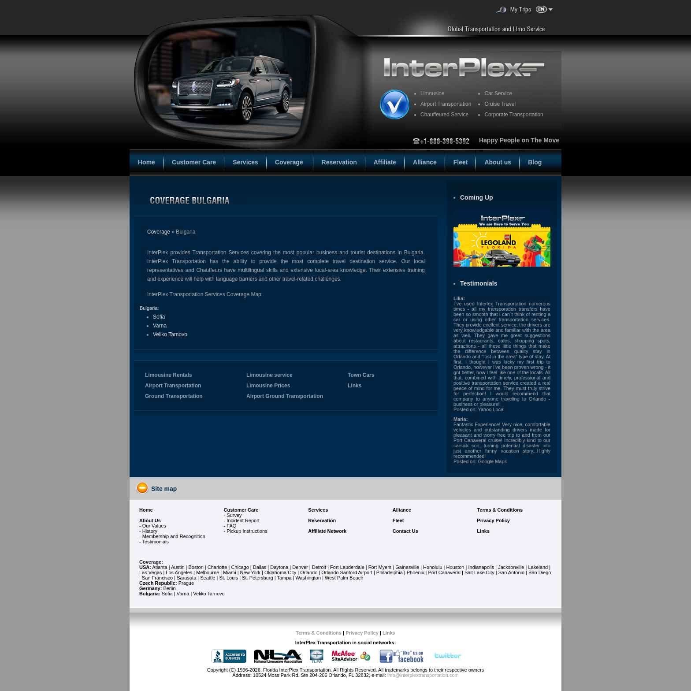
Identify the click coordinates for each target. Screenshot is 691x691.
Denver (300, 567)
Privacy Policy (362, 632)
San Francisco (157, 577)
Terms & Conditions (319, 632)
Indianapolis (481, 567)
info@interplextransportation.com (423, 675)
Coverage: (151, 562)
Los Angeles (179, 572)
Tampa (284, 577)
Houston (455, 567)
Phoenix (415, 572)
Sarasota (186, 577)
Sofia (159, 317)
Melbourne (207, 572)
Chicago (240, 567)
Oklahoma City (280, 572)
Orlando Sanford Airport (346, 572)
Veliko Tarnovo (170, 334)
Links (354, 386)
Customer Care (194, 162)
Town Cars (361, 375)
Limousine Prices (268, 386)
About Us (150, 520)
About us (497, 162)
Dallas (260, 567)
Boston (197, 567)
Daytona (279, 567)
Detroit (319, 567)
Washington (308, 577)
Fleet (460, 162)
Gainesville (407, 567)
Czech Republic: (158, 583)
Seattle (207, 577)
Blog (535, 162)
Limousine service (269, 375)
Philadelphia (389, 572)
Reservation (339, 162)
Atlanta (159, 567)
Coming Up (476, 197)
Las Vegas (150, 572)
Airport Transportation (173, 386)
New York (250, 572)
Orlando (308, 572)
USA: (145, 567)
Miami (229, 572)
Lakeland (538, 567)
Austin (178, 567)
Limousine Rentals (168, 375)
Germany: (150, 588)
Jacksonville (511, 567)
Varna (160, 326)
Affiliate (385, 162)
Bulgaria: (149, 308)
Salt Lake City (479, 572)
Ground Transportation (174, 396)
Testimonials (479, 283)
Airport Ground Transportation (284, 396)
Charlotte (217, 567)
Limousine (432, 93)
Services (245, 162)
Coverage (290, 162)
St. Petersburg (257, 577)
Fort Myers (380, 567)
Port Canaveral (444, 572)
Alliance (425, 162)
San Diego (539, 572)
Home (146, 162)
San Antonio (511, 572)
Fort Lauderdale (347, 567)
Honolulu (432, 567)
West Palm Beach (344, 577)
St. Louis (228, 577)
